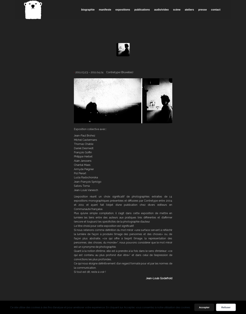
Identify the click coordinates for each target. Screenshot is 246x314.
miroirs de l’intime (123, 62)
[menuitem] (88, 9)
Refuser (226, 307)
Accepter (204, 307)
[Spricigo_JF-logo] (33, 9)
